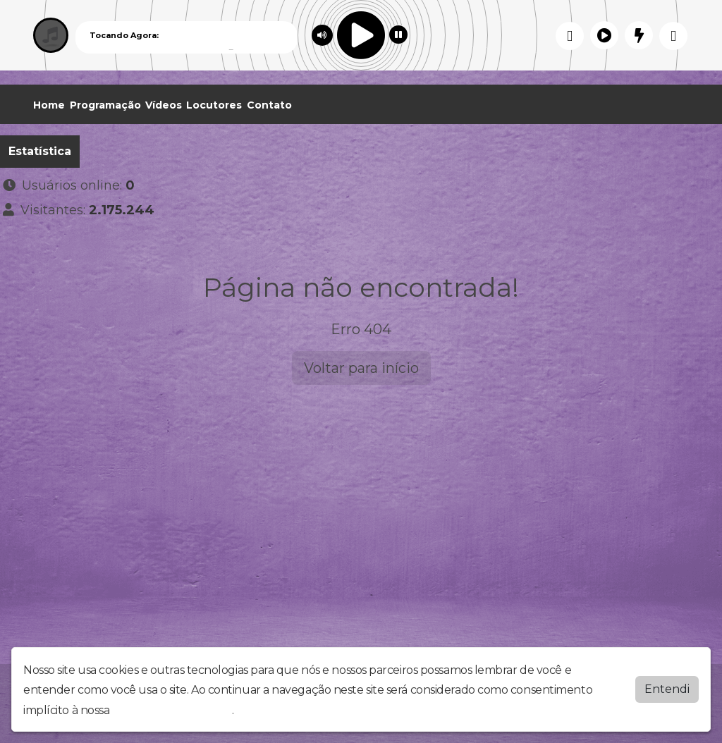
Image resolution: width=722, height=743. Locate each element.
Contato (269, 105)
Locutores (214, 105)
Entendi (667, 689)
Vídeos (163, 105)
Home (49, 105)
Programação (105, 105)
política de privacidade (172, 710)
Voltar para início (361, 368)
